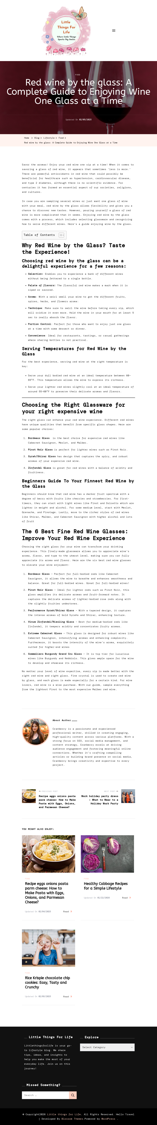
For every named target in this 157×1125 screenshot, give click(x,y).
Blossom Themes (72, 1118)
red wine (103, 214)
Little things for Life (64, 1114)
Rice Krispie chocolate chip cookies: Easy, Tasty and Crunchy (47, 982)
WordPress (108, 1118)
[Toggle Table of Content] (59, 235)
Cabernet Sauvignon (42, 442)
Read (67, 911)
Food (77, 75)
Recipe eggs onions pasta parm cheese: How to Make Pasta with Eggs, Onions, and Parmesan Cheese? (46, 893)
